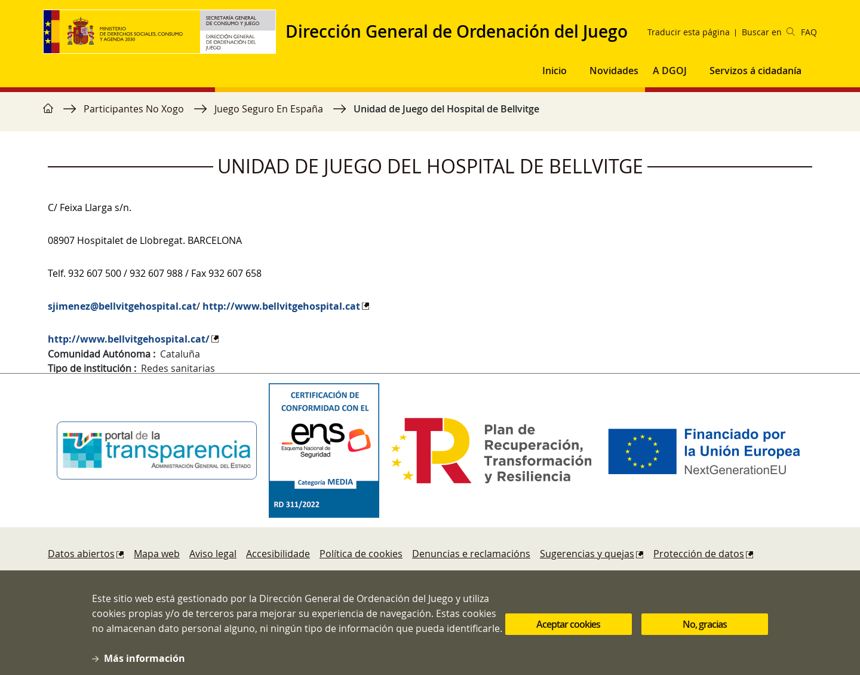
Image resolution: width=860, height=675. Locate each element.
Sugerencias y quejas (587, 553)
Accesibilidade (278, 553)
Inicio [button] (554, 70)
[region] (430, 115)
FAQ (809, 32)
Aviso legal (212, 553)
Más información (144, 665)
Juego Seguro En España (268, 108)
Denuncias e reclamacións (471, 553)
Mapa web (157, 553)
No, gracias (705, 631)
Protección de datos (698, 553)
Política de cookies (361, 553)
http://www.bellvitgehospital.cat (281, 306)
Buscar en (768, 32)
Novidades (613, 70)
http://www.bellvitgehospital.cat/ (129, 339)
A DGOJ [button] (670, 70)
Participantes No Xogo (134, 108)
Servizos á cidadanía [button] (755, 70)
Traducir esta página (688, 32)
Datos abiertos (81, 553)
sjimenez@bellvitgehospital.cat (122, 306)
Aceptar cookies (568, 631)
